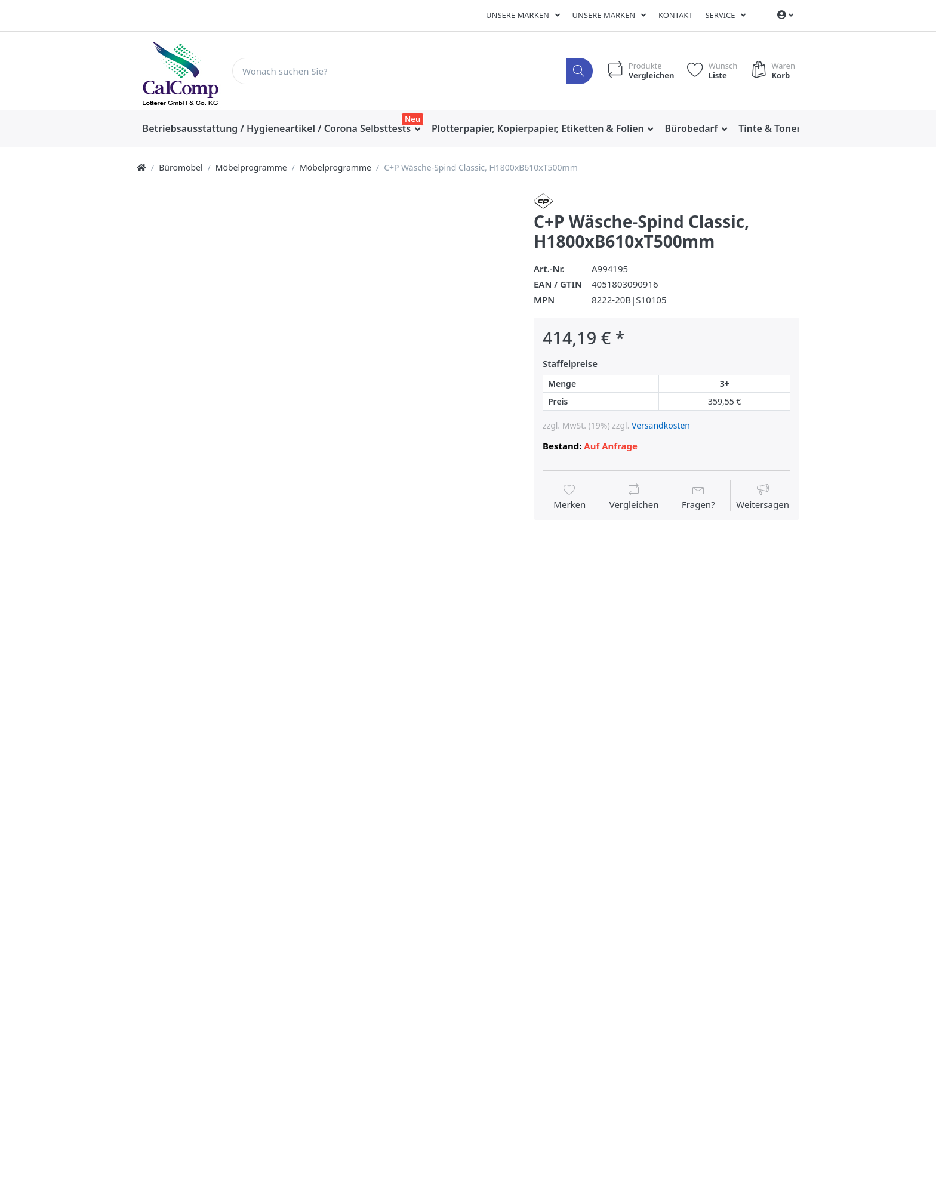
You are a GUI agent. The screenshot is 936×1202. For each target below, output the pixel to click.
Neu (412, 118)
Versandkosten (661, 425)
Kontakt (675, 15)
